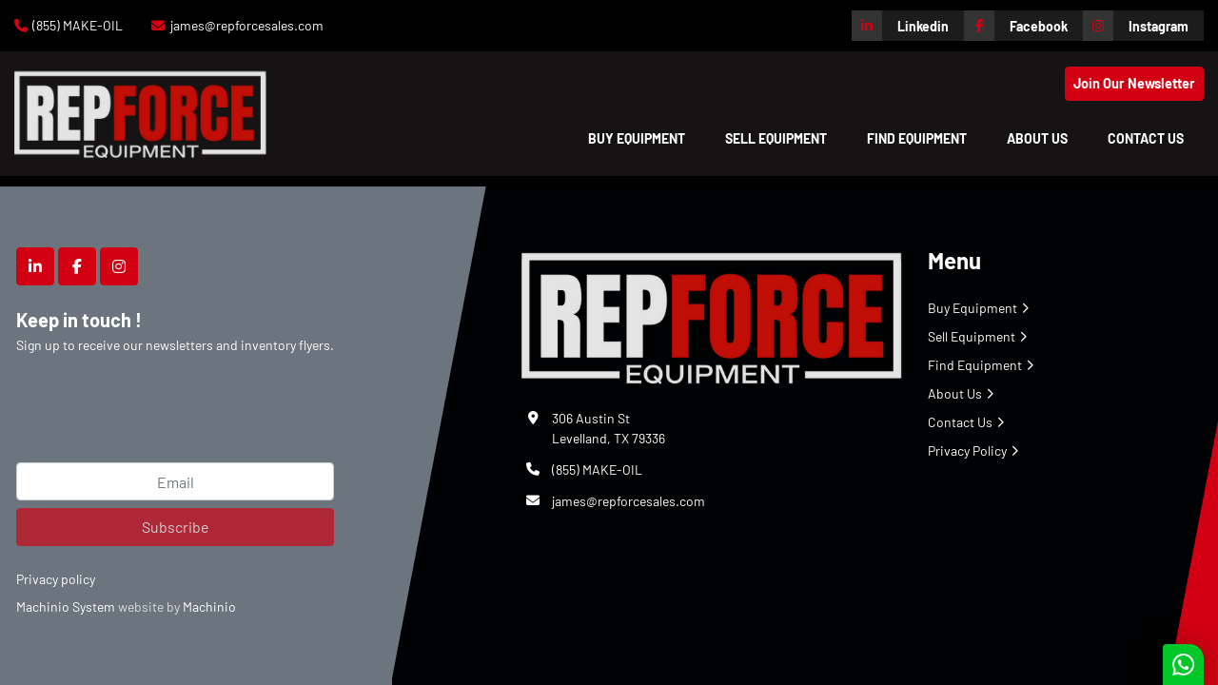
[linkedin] (908, 25)
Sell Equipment (776, 138)
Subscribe (175, 527)
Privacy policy (55, 579)
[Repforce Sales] (711, 314)
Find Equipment (917, 138)
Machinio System (65, 606)
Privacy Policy (967, 450)
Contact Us (1146, 138)
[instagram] (1143, 25)
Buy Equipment (636, 138)
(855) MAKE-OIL (77, 25)
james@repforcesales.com (247, 25)
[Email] (175, 481)
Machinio (209, 606)
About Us (1037, 138)
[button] (636, 138)
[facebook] (1023, 25)
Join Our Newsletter (1134, 83)
